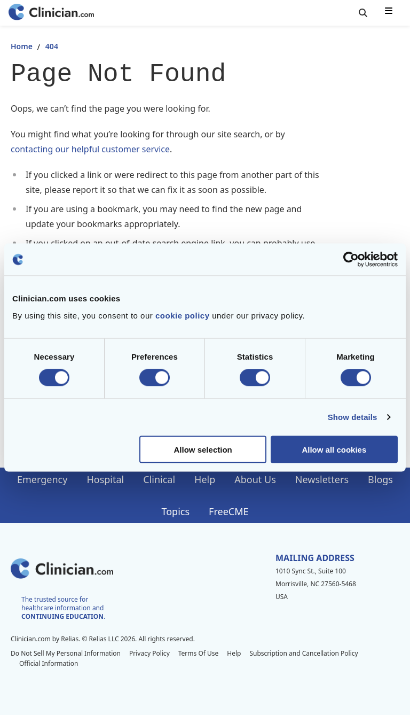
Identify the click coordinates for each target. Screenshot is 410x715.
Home (22, 46)
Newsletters (322, 479)
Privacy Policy (149, 653)
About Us (255, 479)
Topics (175, 511)
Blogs (380, 479)
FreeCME (228, 511)
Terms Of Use (198, 653)
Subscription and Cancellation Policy (303, 653)
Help (204, 479)
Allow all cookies (334, 449)
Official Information (48, 663)
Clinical (159, 479)
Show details (352, 417)
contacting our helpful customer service (90, 149)
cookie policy (182, 315)
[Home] (51, 13)
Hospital (105, 479)
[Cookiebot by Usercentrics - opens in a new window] (351, 260)
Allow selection (203, 449)
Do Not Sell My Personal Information (66, 653)
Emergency (42, 479)
